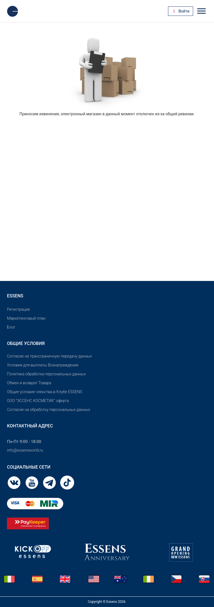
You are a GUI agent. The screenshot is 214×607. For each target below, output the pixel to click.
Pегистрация (18, 309)
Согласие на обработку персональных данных (48, 409)
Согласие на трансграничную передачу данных (49, 356)
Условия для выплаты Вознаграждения (42, 365)
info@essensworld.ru (25, 450)
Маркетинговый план (26, 318)
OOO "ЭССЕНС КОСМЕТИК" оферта (38, 400)
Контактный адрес (30, 426)
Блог (11, 327)
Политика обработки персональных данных (46, 374)
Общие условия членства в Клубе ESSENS (44, 392)
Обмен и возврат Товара (29, 383)
